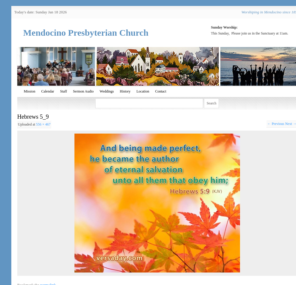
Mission (29, 91)
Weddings (107, 91)
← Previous (275, 124)
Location (142, 91)
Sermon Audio (83, 91)
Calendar (47, 91)
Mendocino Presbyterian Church (86, 32)
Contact (160, 91)
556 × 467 (43, 124)
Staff (63, 91)
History (125, 91)
